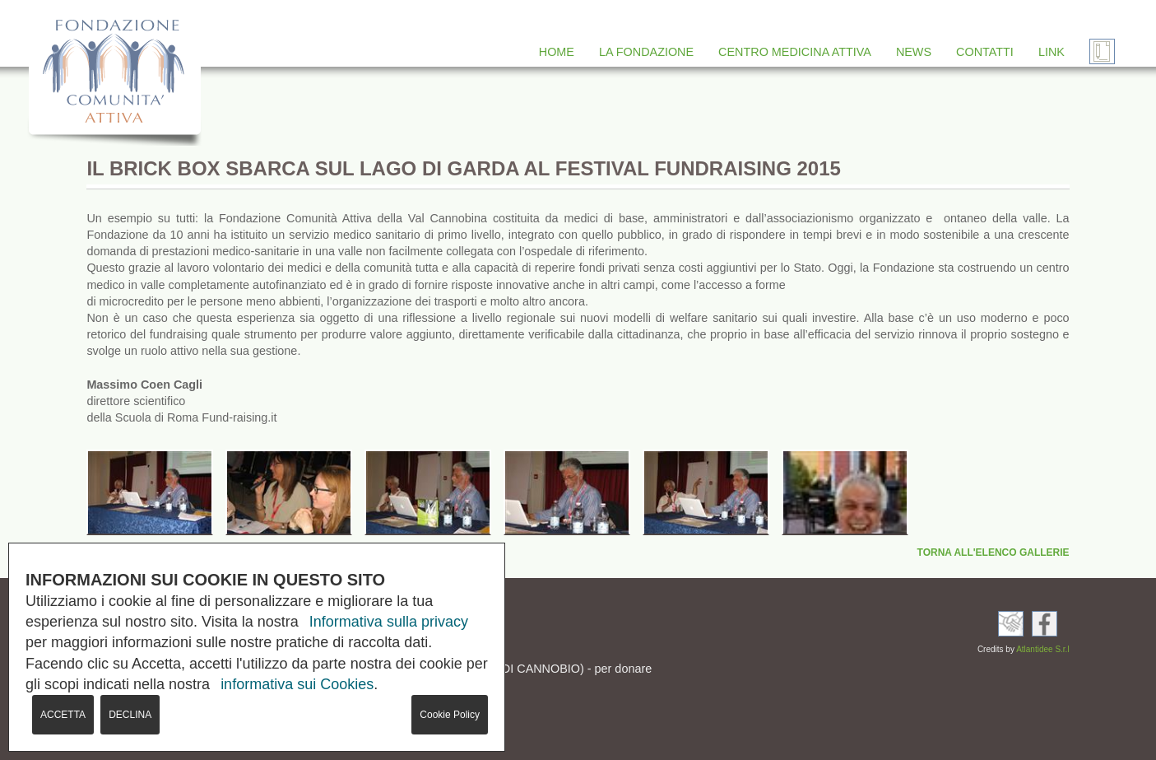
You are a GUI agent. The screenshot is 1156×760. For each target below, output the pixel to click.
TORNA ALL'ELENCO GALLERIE (993, 552)
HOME (556, 51)
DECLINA (130, 714)
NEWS (913, 51)
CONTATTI (985, 51)
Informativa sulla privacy (388, 621)
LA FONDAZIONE (646, 51)
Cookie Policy (450, 714)
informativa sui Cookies (297, 684)
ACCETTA (63, 714)
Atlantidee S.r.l (1042, 649)
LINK (1051, 51)
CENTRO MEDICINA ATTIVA (794, 51)
